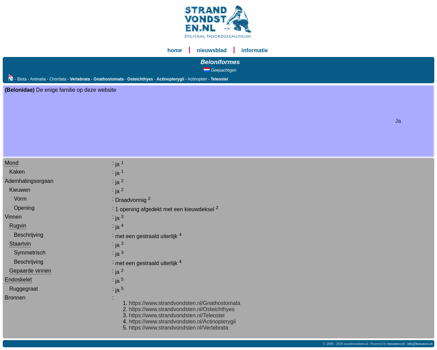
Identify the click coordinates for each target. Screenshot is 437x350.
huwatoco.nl (396, 344)
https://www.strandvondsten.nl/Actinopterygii (182, 321)
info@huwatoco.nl (420, 344)
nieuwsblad (212, 50)
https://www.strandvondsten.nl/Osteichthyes (182, 309)
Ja (398, 121)
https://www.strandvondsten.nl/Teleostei (177, 315)
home (174, 50)
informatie (254, 50)
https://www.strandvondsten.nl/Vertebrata (178, 328)
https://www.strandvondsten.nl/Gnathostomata (184, 303)
